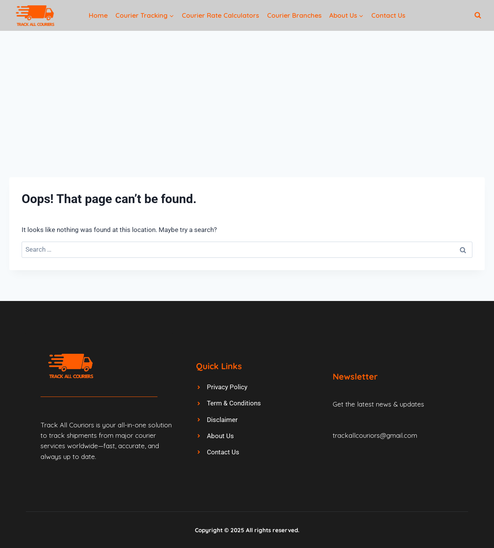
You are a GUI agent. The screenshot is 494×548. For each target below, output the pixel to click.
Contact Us (388, 15)
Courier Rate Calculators (220, 15)
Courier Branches (294, 15)
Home (98, 15)
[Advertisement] (247, 89)
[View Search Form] (478, 15)
